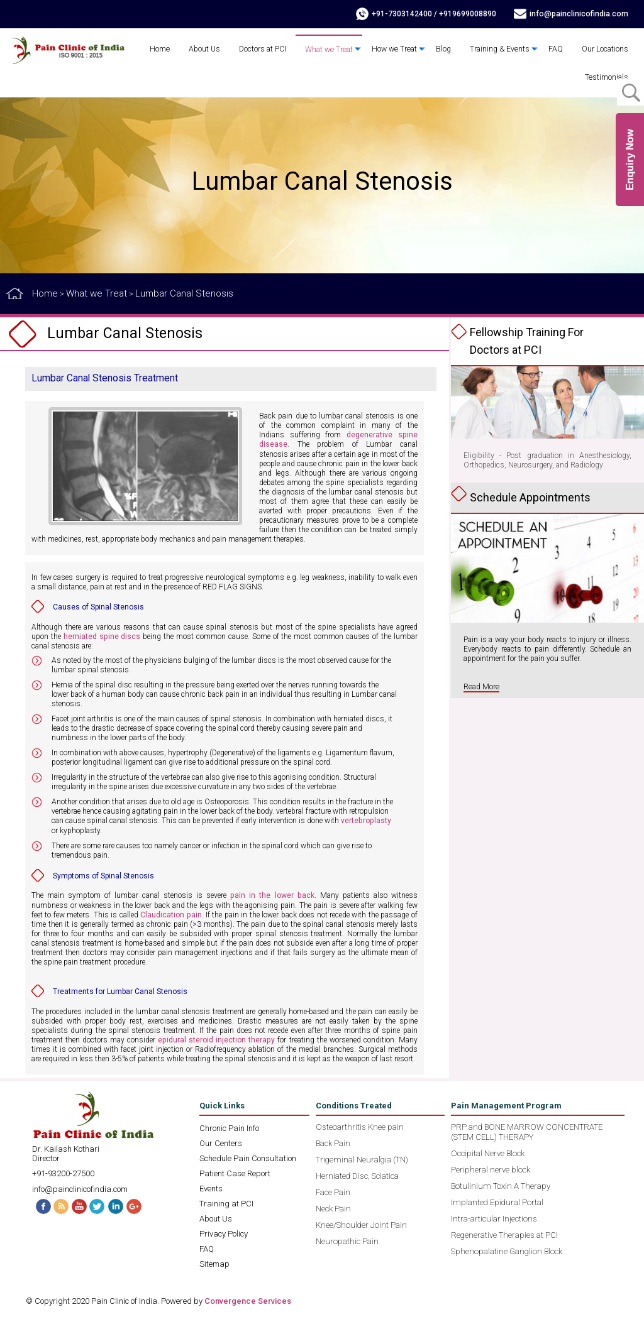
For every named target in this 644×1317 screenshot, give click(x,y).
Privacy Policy (223, 1232)
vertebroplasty (365, 820)
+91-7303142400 (404, 13)
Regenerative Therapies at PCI (504, 1233)
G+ (135, 1205)
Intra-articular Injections (494, 1217)
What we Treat (332, 49)
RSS (60, 1205)
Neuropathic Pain (347, 1240)
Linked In (117, 1205)
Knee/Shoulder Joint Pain (361, 1223)
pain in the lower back (272, 894)
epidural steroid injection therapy (216, 1038)
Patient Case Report (234, 1172)
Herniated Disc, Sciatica (357, 1174)
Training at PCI (226, 1202)
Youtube (79, 1205)
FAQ (555, 49)
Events (211, 1187)
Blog (444, 49)
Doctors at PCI (266, 49)
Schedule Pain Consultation (247, 1157)
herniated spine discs (102, 635)
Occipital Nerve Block (488, 1152)
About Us (208, 49)
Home (164, 49)
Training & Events (500, 49)
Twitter (98, 1205)
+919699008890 (470, 13)
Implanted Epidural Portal (497, 1201)
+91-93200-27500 (63, 1172)
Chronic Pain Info (229, 1127)
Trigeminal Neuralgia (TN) (362, 1158)
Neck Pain (333, 1207)
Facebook (41, 1205)
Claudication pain (170, 913)
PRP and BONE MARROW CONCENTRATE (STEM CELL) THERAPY (526, 1130)
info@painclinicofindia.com (580, 13)
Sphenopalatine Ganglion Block (506, 1250)
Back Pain (333, 1142)
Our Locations (605, 49)
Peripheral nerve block (490, 1168)
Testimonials (607, 77)
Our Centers (220, 1142)
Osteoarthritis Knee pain (360, 1125)
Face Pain (333, 1191)
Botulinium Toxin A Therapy (500, 1184)
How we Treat (396, 49)
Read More (481, 686)
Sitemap (214, 1262)
